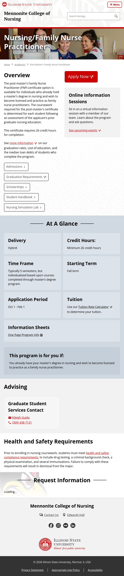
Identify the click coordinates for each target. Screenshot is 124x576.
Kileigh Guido (21, 417)
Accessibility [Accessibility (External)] (95, 570)
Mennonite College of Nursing (27, 16)
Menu (116, 4)
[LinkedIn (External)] (73, 525)
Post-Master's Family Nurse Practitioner (50, 64)
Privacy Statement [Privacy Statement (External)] (32, 570)
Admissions (14, 166)
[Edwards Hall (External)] (73, 515)
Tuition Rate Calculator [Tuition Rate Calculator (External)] (93, 307)
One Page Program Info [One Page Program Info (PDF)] (23, 335)
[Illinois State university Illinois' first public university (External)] (62, 544)
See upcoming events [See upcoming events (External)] (83, 130)
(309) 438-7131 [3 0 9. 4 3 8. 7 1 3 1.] (22, 422)
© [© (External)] (34, 562)
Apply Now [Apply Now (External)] (78, 76)
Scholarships (15, 187)
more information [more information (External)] (21, 143)
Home (7, 64)
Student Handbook (19, 197)
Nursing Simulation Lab (22, 207)
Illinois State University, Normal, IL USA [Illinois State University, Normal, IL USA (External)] (67, 562)
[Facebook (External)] (51, 525)
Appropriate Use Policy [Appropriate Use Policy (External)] (66, 570)
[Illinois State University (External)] (27, 4)
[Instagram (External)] (58, 525)
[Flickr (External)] (65, 525)
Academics (20, 64)
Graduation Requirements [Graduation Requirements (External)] (24, 177)
